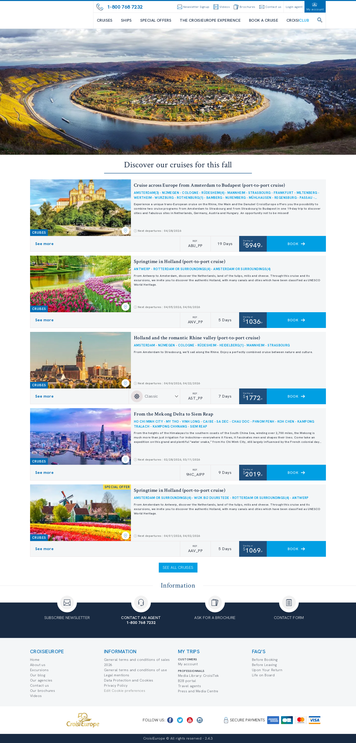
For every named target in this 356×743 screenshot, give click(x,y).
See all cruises (178, 567)
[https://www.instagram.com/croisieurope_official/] (200, 720)
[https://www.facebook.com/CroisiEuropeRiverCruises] (170, 720)
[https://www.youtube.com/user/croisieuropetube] (190, 720)
